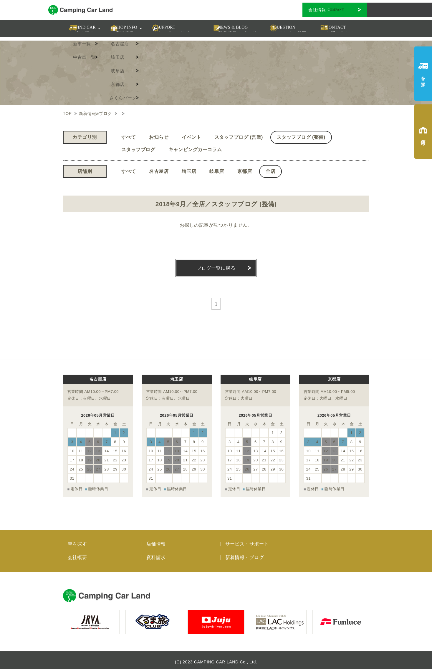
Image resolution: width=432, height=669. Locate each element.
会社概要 (77, 553)
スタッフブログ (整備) (301, 137)
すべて (128, 137)
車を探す (77, 540)
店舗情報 (156, 540)
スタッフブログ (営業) (238, 137)
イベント (191, 137)
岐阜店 (216, 171)
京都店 (244, 171)
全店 (270, 171)
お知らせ (158, 137)
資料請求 (156, 553)
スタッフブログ (138, 149)
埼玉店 (189, 171)
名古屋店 (158, 171)
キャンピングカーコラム (195, 149)
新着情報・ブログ (244, 553)
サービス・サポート (247, 540)
